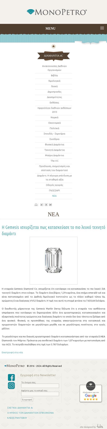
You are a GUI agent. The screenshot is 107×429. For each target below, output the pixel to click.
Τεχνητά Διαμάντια (54, 150)
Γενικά (54, 86)
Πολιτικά (54, 128)
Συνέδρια (54, 139)
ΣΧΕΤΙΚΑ (12, 407)
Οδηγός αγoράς (54, 185)
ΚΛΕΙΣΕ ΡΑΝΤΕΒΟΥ (17, 418)
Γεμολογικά (54, 81)
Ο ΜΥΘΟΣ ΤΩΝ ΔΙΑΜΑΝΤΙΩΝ (23, 412)
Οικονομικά (54, 122)
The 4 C (54, 160)
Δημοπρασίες (54, 91)
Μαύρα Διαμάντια (54, 155)
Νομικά (54, 117)
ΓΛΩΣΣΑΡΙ (54, 190)
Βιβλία (54, 75)
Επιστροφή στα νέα (12, 352)
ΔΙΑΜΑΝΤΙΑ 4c (25, 407)
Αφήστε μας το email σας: (34, 390)
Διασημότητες (54, 97)
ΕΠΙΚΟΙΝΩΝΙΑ (46, 412)
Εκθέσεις (54, 102)
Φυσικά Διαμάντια (54, 144)
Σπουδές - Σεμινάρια (54, 133)
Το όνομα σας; (28, 382)
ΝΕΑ (54, 196)
